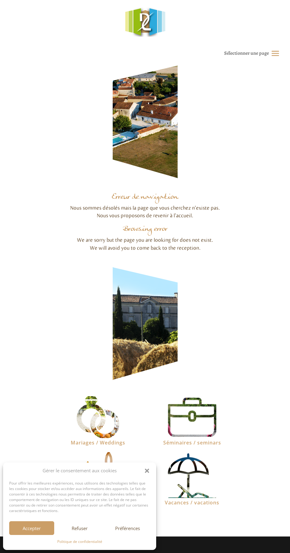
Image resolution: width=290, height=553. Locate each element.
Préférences (127, 528)
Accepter (32, 528)
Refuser (80, 528)
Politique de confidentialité (79, 541)
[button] (147, 471)
